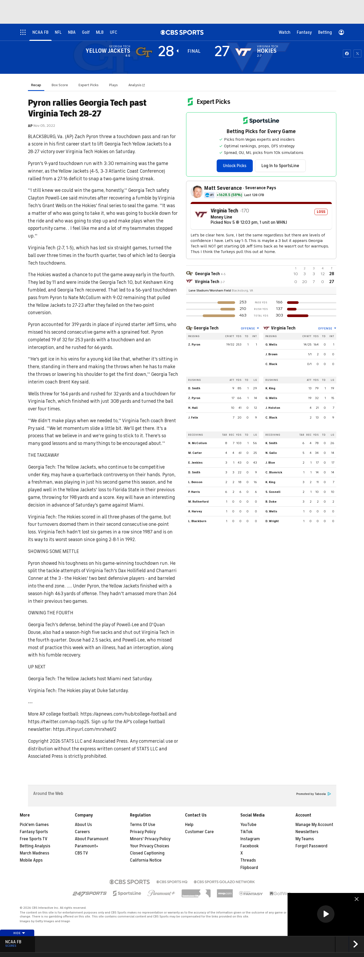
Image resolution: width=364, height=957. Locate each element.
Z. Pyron (194, 344)
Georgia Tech (206, 328)
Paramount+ (86, 846)
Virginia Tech (283, 328)
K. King (270, 388)
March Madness (34, 853)
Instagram (250, 839)
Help (189, 824)
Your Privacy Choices (149, 846)
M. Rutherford (198, 501)
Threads (248, 860)
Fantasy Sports (34, 831)
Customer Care (199, 831)
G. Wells (271, 344)
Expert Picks (89, 85)
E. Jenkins (195, 462)
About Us (83, 824)
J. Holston (272, 408)
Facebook (249, 846)
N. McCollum (197, 443)
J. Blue (270, 462)
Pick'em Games (34, 824)
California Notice (146, 860)
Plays (113, 85)
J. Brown (271, 354)
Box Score (60, 85)
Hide (19, 933)
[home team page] (243, 52)
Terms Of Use (142, 824)
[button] (325, 914)
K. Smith (271, 443)
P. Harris (194, 492)
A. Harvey (195, 511)
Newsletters (306, 831)
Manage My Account (314, 824)
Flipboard (249, 867)
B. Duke (270, 501)
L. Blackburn (197, 521)
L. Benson (195, 482)
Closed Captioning (147, 853)
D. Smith (194, 388)
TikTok (246, 831)
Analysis (135, 85)
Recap (36, 85)
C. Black (271, 364)
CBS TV (81, 853)
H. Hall (193, 408)
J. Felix (193, 417)
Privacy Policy (143, 831)
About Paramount (91, 839)
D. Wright (272, 521)
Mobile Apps (31, 860)
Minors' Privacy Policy (150, 839)
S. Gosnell (272, 492)
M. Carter (195, 453)
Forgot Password (311, 846)
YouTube (248, 824)
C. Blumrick (273, 472)
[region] (326, 914)
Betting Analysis (35, 846)
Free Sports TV (33, 839)
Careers (82, 831)
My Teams (304, 839)
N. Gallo (271, 453)
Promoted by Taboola (313, 794)
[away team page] (143, 52)
